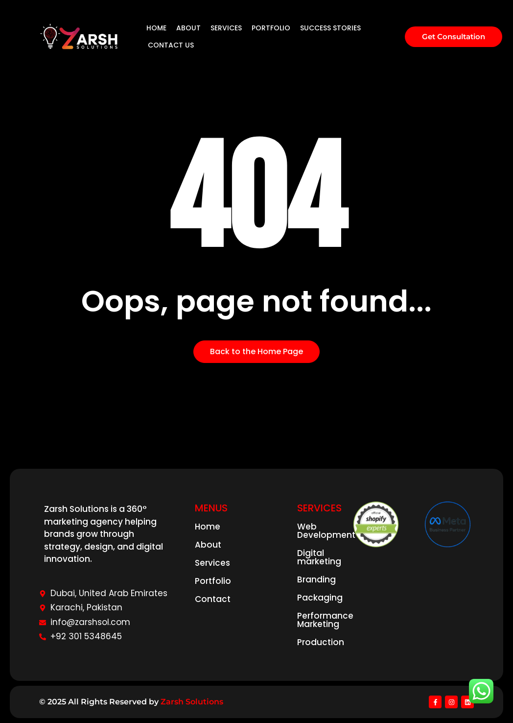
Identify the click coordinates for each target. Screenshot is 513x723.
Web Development (326, 531)
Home (207, 526)
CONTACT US (171, 45)
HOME (156, 28)
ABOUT (188, 28)
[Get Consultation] (453, 37)
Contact (213, 599)
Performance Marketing (325, 620)
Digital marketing (319, 557)
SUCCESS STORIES (330, 28)
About (208, 545)
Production (320, 642)
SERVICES (226, 28)
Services (212, 563)
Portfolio (213, 581)
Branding (316, 579)
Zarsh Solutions (192, 701)
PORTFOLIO (271, 28)
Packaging (320, 597)
